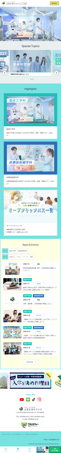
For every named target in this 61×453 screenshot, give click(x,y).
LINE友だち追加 (55, 449)
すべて (5, 251)
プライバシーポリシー (31, 434)
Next (56, 73)
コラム (19, 257)
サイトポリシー (17, 434)
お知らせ (12, 257)
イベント (25, 257)
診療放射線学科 (22, 251)
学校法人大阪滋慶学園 (51, 439)
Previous (4, 73)
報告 (31, 257)
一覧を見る (29, 362)
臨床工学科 (12, 251)
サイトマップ (6, 434)
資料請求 (54, 3)
